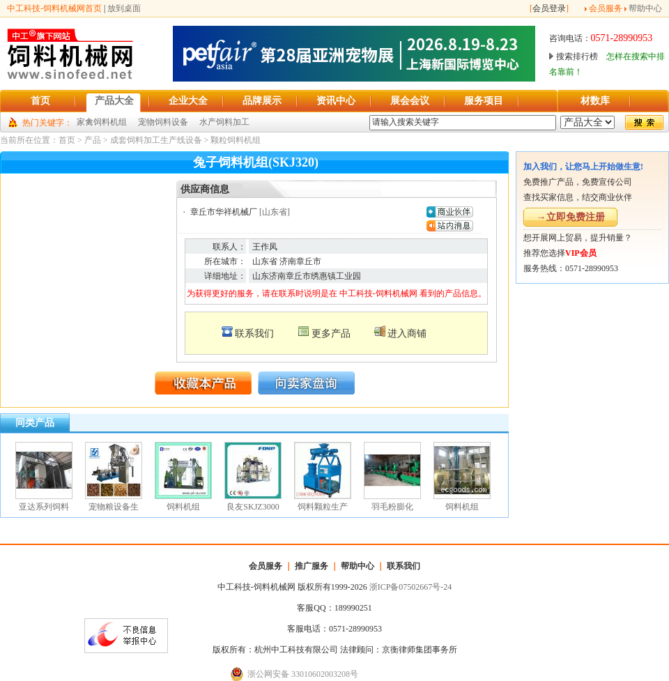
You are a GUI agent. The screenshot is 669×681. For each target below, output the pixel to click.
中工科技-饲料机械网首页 (54, 8)
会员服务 (605, 8)
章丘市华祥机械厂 (223, 212)
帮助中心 (645, 8)
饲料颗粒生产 (323, 507)
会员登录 (549, 8)
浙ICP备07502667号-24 (410, 587)
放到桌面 (124, 8)
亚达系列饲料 (44, 507)
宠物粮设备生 (114, 507)
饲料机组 (183, 507)
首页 (67, 140)
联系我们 (254, 333)
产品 (92, 140)
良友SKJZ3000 (252, 507)
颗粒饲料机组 (235, 140)
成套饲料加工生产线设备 (156, 140)
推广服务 (311, 566)
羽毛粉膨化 (392, 507)
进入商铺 (406, 333)
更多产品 (331, 333)
